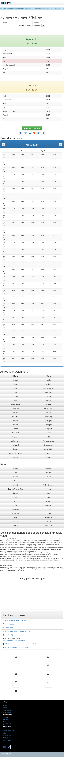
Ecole (4, 733)
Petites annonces (7, 710)
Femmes (48, 685)
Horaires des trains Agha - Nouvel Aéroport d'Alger (18, 647)
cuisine (16, 694)
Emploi (4, 732)
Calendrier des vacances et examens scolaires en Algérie (20, 644)
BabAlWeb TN (6, 739)
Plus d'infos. (58, 8)
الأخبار (48, 659)
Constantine (10, 640)
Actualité (16, 659)
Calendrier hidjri (8, 635)
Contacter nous (7, 712)
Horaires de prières (9, 624)
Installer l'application (32, 128)
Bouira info (6, 721)
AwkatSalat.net (7, 740)
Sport (48, 676)
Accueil (5, 705)
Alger (4, 640)
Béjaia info (5, 717)
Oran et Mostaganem (20, 640)
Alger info (5, 725)
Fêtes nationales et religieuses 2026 (13, 620)
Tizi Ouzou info (7, 723)
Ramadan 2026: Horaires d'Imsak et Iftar (15, 631)
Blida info (5, 719)
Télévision (16, 668)
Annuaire (5, 709)
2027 (25, 620)
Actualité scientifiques (9, 730)
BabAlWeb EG (7, 737)
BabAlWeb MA (7, 735)
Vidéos (16, 676)
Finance (16, 685)
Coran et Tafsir (8, 627)
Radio (48, 668)
